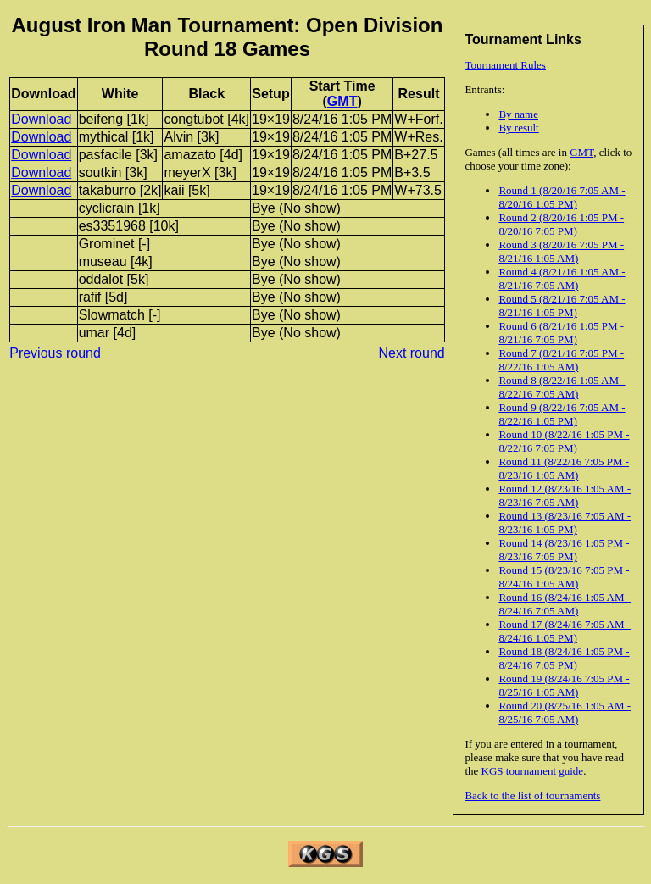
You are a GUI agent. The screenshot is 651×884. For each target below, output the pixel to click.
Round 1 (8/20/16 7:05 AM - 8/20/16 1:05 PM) (561, 197)
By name (518, 114)
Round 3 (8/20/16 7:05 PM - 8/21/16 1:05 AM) (561, 251)
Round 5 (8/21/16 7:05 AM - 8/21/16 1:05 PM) (561, 305)
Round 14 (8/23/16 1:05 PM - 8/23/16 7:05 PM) (563, 550)
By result (518, 127)
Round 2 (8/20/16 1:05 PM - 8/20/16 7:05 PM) (561, 224)
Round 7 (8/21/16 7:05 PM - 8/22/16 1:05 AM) (561, 360)
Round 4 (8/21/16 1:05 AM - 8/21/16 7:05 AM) (561, 278)
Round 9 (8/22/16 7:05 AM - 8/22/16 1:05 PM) (561, 414)
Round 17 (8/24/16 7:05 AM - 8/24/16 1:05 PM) (564, 631)
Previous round (55, 353)
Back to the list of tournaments (532, 795)
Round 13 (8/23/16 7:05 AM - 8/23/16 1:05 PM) (564, 522)
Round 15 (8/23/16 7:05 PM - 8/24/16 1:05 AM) (563, 577)
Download (41, 119)
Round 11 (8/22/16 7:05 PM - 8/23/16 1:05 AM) (563, 468)
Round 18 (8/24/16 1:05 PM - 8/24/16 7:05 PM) (563, 658)
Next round (411, 353)
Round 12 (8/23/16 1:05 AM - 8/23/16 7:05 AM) (564, 495)
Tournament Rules (505, 64)
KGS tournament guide (532, 770)
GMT (581, 152)
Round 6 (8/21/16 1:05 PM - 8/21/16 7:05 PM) (561, 333)
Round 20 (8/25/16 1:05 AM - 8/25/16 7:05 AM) (564, 712)
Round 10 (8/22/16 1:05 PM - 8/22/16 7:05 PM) (563, 441)
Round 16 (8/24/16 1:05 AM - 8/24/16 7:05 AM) (564, 604)
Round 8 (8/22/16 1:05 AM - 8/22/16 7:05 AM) (561, 387)
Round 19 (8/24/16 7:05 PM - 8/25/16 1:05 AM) (563, 685)
